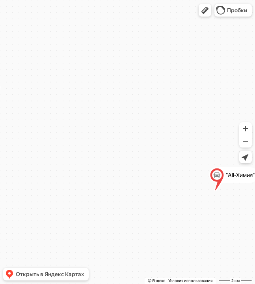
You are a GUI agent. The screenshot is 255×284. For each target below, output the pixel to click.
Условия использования (190, 280)
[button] (205, 10)
